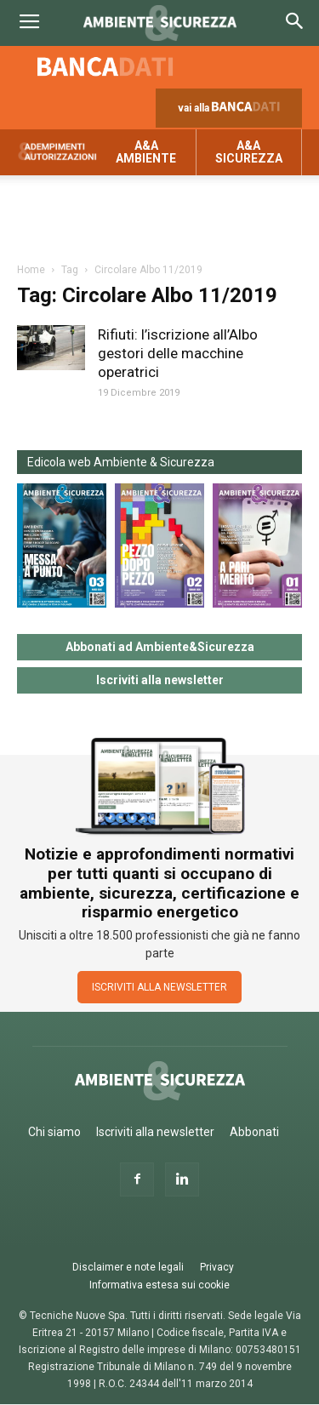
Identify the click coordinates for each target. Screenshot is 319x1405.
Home (31, 270)
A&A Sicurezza (248, 152)
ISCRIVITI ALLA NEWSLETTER (159, 987)
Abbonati (254, 1132)
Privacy (217, 1267)
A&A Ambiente (146, 152)
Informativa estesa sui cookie (159, 1285)
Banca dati (105, 66)
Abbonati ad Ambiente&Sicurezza (160, 647)
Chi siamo (54, 1132)
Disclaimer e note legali (128, 1267)
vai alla (232, 112)
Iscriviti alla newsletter (160, 680)
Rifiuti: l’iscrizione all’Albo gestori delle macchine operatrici (178, 353)
